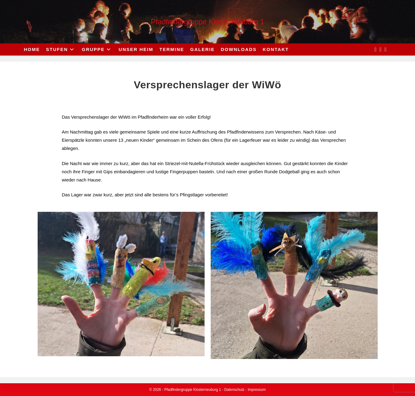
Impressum (257, 390)
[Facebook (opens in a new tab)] (376, 49)
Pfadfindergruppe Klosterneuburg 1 (207, 22)
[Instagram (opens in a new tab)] (380, 49)
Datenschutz (234, 390)
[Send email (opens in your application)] (386, 49)
